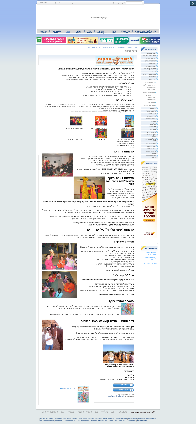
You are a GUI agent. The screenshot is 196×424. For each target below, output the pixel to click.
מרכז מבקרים (151, 132)
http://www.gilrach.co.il (116, 396)
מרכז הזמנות (108, 3)
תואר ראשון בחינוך (49, 420)
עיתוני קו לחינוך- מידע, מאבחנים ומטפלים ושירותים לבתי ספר (145, 32)
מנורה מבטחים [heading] (151, 163)
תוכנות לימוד (62, 411)
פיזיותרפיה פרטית (71, 411)
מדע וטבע (153, 127)
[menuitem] (145, 32)
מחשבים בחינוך (151, 111)
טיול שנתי (153, 124)
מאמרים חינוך (88, 411)
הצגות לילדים (122, 420)
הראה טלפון (123, 390)
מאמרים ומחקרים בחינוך (102, 32)
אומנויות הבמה (151, 146)
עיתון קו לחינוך (98, 3)
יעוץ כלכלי (93, 420)
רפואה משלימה (113, 420)
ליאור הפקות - (130, 51)
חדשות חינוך (114, 32)
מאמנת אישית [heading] (128, 377)
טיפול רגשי (152, 77)
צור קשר (73, 3)
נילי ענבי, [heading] (130, 375)
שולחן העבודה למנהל (125, 32)
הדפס (61, 388)
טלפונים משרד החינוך (56, 32)
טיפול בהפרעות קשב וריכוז (51, 411)
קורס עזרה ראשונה (60, 418)
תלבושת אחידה (151, 58)
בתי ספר (112, 411)
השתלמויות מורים (150, 61)
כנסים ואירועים (78, 32)
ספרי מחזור (151, 100)
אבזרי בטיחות (151, 53)
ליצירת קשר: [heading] (129, 371)
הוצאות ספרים (149, 82)
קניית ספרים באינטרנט (150, 96)
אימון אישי (153, 129)
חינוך (41, 420)
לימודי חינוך (152, 63)
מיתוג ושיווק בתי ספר (149, 56)
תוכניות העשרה (151, 66)
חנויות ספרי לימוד (148, 85)
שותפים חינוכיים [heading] (151, 248)
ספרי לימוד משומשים (151, 89)
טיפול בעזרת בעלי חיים (46, 418)
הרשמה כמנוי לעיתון (62, 3)
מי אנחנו (52, 3)
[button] (123, 3)
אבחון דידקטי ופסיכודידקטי (123, 411)
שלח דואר (123, 385)
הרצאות (153, 71)
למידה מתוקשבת (150, 143)
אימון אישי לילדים (102, 420)
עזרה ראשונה (151, 149)
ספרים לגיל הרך (149, 105)
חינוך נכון (80, 3)
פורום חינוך (89, 3)
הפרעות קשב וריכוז (150, 69)
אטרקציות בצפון (151, 119)
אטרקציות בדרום (150, 114)
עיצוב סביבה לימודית (149, 74)
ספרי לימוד (152, 79)
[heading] (133, 81)
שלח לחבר (69, 388)
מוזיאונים (153, 121)
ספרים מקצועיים (149, 92)
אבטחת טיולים (59, 420)
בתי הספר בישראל (43, 32)
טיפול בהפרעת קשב (83, 420)
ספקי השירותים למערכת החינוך (112, 47)
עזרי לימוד (152, 108)
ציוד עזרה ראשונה (72, 418)
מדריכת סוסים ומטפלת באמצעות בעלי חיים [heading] (117, 379)
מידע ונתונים (89, 32)
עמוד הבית (134, 47)
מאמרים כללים (80, 411)
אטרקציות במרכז (150, 116)
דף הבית (117, 3)
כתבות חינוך (96, 411)
